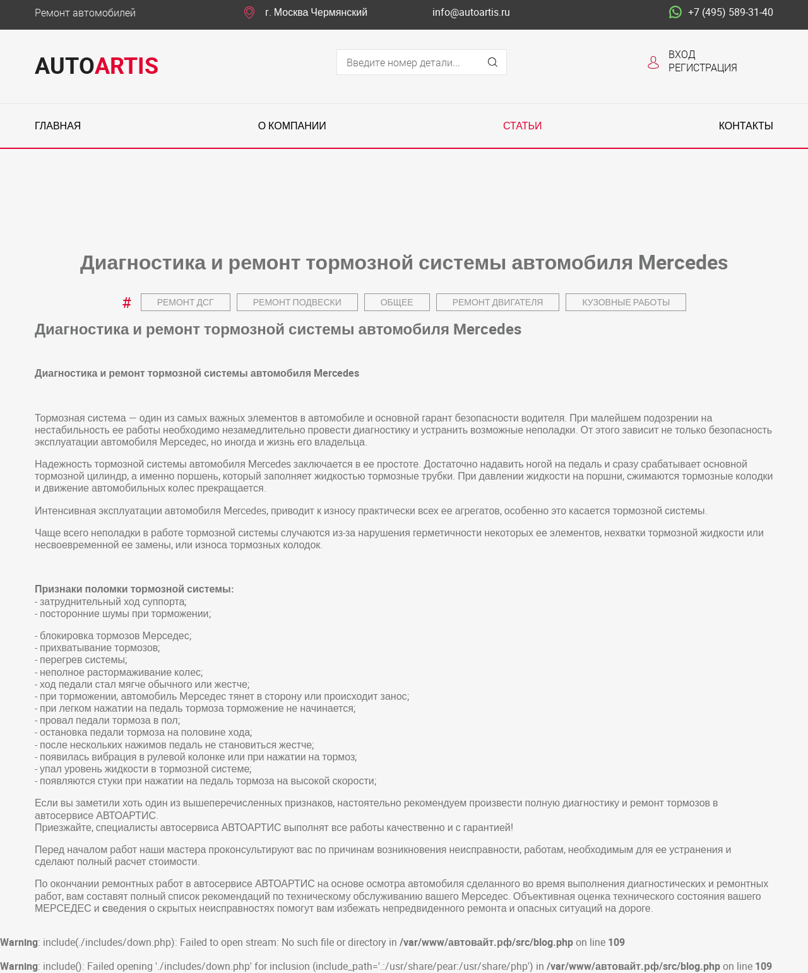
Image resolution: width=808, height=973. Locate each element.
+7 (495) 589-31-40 (721, 12)
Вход (682, 54)
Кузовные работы (626, 302)
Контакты (746, 126)
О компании (292, 126)
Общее (397, 302)
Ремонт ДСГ (185, 302)
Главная (58, 126)
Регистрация (702, 67)
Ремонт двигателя (498, 302)
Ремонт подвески (297, 302)
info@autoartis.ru (471, 12)
